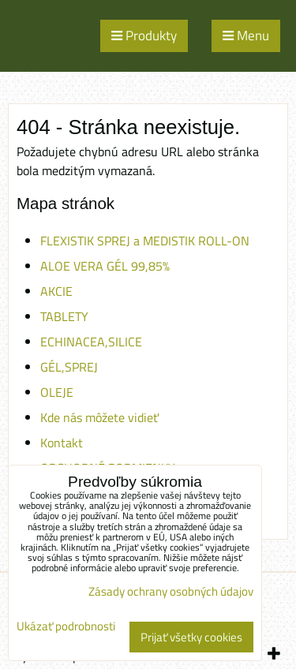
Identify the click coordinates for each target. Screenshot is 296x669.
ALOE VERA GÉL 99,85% (105, 265)
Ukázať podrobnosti (66, 626)
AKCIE (56, 291)
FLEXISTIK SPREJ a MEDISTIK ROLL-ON (144, 240)
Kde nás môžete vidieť (99, 417)
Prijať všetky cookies (191, 637)
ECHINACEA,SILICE (91, 341)
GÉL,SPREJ (69, 366)
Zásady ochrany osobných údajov (170, 591)
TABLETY (64, 316)
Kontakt (61, 442)
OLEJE (56, 392)
